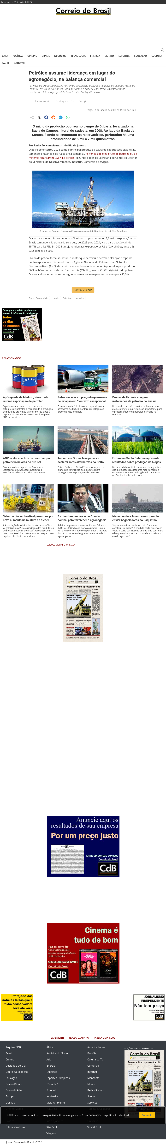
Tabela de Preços (104, 1037)
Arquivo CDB (13, 1047)
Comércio (93, 1065)
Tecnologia (78, 55)
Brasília (91, 1053)
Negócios (60, 55)
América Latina (96, 1047)
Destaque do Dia (65, 101)
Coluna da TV (95, 1059)
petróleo (80, 298)
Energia (95, 55)
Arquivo (19, 62)
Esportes (124, 55)
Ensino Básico (14, 1084)
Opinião (32, 55)
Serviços (92, 1102)
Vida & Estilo (94, 1127)
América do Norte (57, 1053)
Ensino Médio (14, 1090)
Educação (140, 55)
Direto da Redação (17, 1072)
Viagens (51, 1133)
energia (55, 298)
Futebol (51, 1090)
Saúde (6, 62)
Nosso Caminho (79, 1037)
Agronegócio (42, 298)
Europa (10, 1096)
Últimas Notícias (42, 101)
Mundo (109, 55)
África (50, 1047)
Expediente (58, 1037)
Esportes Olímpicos (58, 1078)
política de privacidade (118, 1115)
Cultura (156, 55)
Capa (5, 55)
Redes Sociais (95, 1090)
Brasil (46, 55)
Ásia (49, 1059)
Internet (92, 1072)
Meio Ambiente (56, 1102)
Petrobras (67, 298)
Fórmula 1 (53, 1084)
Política (17, 55)
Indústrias (53, 1096)
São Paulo (52, 1127)
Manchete (93, 1078)
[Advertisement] (83, 33)
